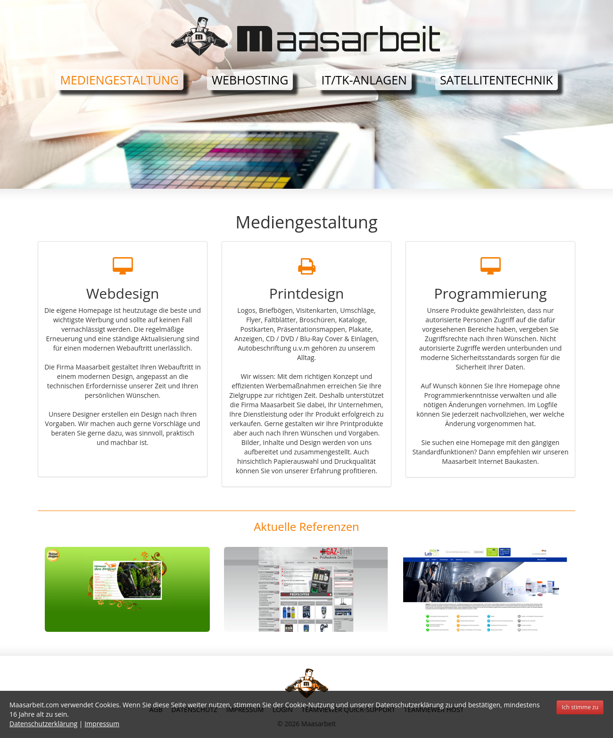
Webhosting (250, 80)
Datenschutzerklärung (43, 723)
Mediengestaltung (119, 80)
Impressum (101, 723)
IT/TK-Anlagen (363, 80)
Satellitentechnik (496, 80)
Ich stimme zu (580, 707)
